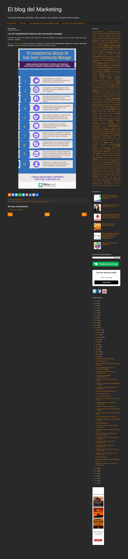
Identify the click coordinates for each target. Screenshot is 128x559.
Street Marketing (115, 144)
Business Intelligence (108, 47)
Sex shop (104, 138)
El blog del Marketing (35, 9)
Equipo (118, 71)
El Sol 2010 (95, 69)
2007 (95, 483)
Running (105, 135)
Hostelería (104, 85)
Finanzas (94, 78)
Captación (112, 49)
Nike (109, 111)
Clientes (109, 53)
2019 (95, 315)
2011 (95, 473)
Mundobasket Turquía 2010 (98, 107)
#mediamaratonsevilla (97, 33)
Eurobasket (94, 74)
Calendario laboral (96, 49)
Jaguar (113, 91)
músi (101, 176)
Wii (108, 157)
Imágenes (101, 87)
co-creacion (101, 162)
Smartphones (95, 140)
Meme (113, 102)
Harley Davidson (110, 83)
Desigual (111, 63)
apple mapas (104, 159)
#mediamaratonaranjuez (114, 31)
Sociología (111, 140)
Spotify (111, 142)
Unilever (94, 153)
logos (108, 173)
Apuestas (107, 40)
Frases (106, 80)
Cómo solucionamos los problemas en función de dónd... (106, 434)
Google (117, 82)
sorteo (104, 183)
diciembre (99, 330)
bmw (102, 160)
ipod (114, 171)
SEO (115, 135)
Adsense (113, 35)
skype (100, 183)
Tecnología (116, 146)
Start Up (100, 144)
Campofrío (105, 49)
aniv (99, 159)
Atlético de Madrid (101, 42)
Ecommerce (116, 65)
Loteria (99, 96)
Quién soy (23, 23)
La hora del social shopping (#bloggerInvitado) (103, 376)
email (93, 166)
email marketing (100, 166)
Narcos (100, 109)
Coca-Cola (116, 53)
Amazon (107, 37)
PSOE (118, 115)
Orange (110, 115)
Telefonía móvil (109, 148)
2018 (95, 318)
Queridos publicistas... (101, 457)
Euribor (118, 73)
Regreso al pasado (102, 131)
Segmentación (96, 137)
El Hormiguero (117, 67)
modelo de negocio (115, 174)
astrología (110, 159)
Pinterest (33, 201)
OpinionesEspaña (103, 115)
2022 (95, 308)
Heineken (117, 83)
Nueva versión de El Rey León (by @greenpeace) (104, 442)
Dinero (93, 65)
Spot (106, 142)
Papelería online (103, 116)
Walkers (94, 157)
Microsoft (117, 104)
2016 (95, 323)
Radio (93, 128)
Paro (119, 116)
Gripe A (94, 83)
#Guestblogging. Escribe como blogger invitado (44, 23)
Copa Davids (117, 58)
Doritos (110, 65)
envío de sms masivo (110, 166)
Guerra (98, 83)
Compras (104, 56)
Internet (29, 201)
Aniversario (106, 38)
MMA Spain (112, 96)
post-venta (105, 178)
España (94, 73)
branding (109, 160)
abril (97, 349)
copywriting (117, 162)
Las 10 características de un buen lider (106, 416)
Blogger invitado (109, 46)
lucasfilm (112, 173)
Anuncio (112, 38)
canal (119, 160)
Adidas (109, 35)
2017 (95, 320)
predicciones (116, 178)
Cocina (99, 54)
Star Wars (117, 142)
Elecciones (112, 69)
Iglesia (97, 87)
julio (97, 342)
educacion (117, 164)
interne (110, 171)
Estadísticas (101, 73)
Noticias (118, 111)
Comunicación (111, 56)
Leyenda (101, 95)
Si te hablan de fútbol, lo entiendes (105, 406)
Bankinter (112, 44)
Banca (107, 44)
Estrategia (109, 73)
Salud (118, 135)
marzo (98, 352)
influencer (111, 169)
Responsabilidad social (104, 133)
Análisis (118, 38)
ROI (119, 126)
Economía (95, 67)
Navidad (111, 109)
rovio (119, 181)
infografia (23, 201)
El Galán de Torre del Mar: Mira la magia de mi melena (110, 205)
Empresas (106, 71)
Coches (94, 54)
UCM (110, 151)
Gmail (113, 82)
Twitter (42, 201)
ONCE (103, 113)
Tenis (100, 150)
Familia (110, 76)
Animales (100, 38)
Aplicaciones (95, 40)
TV (108, 146)
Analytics (118, 36)
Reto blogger (117, 133)
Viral (97, 155)
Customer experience (103, 62)
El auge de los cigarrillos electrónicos (105, 391)
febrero (98, 354)
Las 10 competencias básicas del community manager (104, 368)
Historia (99, 85)
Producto (118, 123)
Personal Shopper (116, 118)
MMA (108, 96)
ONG (107, 113)
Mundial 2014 (110, 106)
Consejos (117, 56)
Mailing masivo (101, 99)
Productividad (111, 124)
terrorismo (118, 183)
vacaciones (110, 185)
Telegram (118, 148)
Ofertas (111, 113)
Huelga (109, 85)
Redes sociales (110, 130)
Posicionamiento (97, 124)
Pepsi (99, 118)
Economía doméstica (106, 67)
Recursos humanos (98, 130)
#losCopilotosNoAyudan (102, 423)
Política (111, 122)
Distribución (99, 65)
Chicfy (93, 53)
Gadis (101, 82)
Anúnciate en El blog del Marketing (73, 23)
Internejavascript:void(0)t (114, 89)
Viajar (112, 153)
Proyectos (101, 126)
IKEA (117, 85)
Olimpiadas (117, 113)
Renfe (118, 131)
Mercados (118, 102)
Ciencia (98, 53)
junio (97, 344)
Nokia (113, 111)
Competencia (96, 56)
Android (94, 38)
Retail (111, 133)
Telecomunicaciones (97, 148)
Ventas (103, 153)
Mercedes (94, 104)
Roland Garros (95, 135)
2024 (95, 303)
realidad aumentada (97, 181)
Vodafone (111, 155)
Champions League (103, 51)
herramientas (95, 169)
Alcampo (94, 36)
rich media (114, 181)
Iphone (109, 91)
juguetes (94, 173)
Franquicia (102, 80)
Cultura (94, 62)
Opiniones (94, 115)
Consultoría (103, 58)
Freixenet (114, 80)
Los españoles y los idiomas (103, 396)
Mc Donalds (108, 100)
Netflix (94, 111)
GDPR (97, 82)
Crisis (114, 60)
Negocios (117, 109)
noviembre (99, 332)
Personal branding (97, 120)
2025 (95, 301)
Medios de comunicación (105, 102)
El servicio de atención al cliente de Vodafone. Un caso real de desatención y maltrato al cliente (111, 216)
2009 (95, 478)
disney (110, 164)
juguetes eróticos (101, 173)
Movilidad (98, 106)
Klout (101, 93)
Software (118, 140)
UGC (113, 151)
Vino (93, 155)
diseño (106, 164)
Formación (109, 78)
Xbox (111, 157)
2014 (95, 327)
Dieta (119, 63)
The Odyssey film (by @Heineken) (105, 358)
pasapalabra (95, 178)
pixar (100, 178)
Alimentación (101, 36)
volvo (119, 185)
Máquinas (108, 107)
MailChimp (94, 99)
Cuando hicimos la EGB (102, 393)
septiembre (99, 337)
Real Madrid (111, 128)
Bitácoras (94, 45)
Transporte (95, 152)
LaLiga (93, 95)
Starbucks (94, 144)
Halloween (103, 83)
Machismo (118, 96)
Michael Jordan (111, 104)
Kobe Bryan (105, 93)
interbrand (106, 171)
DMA (119, 62)
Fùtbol (93, 82)
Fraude (109, 80)
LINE (110, 93)
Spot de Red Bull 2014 (101, 361)
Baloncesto (102, 44)
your (93, 187)
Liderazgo (106, 95)
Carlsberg (117, 49)
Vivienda (105, 155)
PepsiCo (104, 118)
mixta (108, 175)
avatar (114, 159)
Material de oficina (101, 100)
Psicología (106, 126)
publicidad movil (110, 180)
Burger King (99, 47)
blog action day (96, 160)
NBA (117, 107)
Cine (101, 53)
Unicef (118, 151)
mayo (97, 347)
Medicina (115, 100)
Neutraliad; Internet (102, 111)
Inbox (105, 87)
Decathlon (94, 63)
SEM (113, 135)
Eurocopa (101, 74)
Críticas (118, 60)
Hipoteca (94, 85)
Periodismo (109, 118)
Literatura (117, 95)
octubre (98, 334)
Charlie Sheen (112, 51)
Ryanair (109, 135)
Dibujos (116, 63)
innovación (100, 171)
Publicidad (113, 126)
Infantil (112, 87)
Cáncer (112, 62)
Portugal (118, 122)
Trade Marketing (116, 150)
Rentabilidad (95, 133)
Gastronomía (107, 82)
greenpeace (117, 168)
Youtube (46, 201)
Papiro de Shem (112, 116)
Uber (115, 151)
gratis (112, 168)
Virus (101, 155)
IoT (105, 91)
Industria (108, 87)
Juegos (98, 93)
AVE (119, 33)
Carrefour (94, 51)
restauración (106, 182)
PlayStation (95, 122)
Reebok (118, 129)
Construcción (95, 58)
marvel (105, 174)
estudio (118, 166)
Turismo (101, 152)
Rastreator (104, 128)
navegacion (106, 176)
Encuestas (113, 71)
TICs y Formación (15, 43)
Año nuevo (95, 44)
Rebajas (118, 128)
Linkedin (112, 95)
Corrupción (102, 60)
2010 (95, 476)
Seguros (109, 137)
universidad (103, 185)
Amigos (113, 36)
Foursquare (95, 80)
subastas (110, 183)
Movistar (103, 106)
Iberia (93, 87)
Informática (117, 87)
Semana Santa (116, 136)
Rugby (100, 135)
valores (115, 185)
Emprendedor (99, 71)
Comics (105, 54)
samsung (94, 183)
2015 (95, 325)
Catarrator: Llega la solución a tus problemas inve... (104, 445)
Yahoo (118, 157)
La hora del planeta (116, 93)
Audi (108, 42)
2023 (95, 305)
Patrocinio (95, 118)
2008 (95, 480)
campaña (114, 161)
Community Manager (114, 54)
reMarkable (117, 180)
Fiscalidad (101, 78)
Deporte (100, 64)
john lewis (117, 171)
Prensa (104, 123)
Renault (115, 131)
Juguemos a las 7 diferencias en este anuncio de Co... (105, 453)
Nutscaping (94, 113)
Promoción (95, 126)
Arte (111, 40)
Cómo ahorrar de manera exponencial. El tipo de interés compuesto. (110, 197)
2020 (117, 33)
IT (119, 85)
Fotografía (117, 78)
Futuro (118, 80)
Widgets (105, 157)
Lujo (102, 96)
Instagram (95, 89)
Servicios (99, 138)
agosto (98, 339)
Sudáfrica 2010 (98, 146)
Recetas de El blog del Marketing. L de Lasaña (108, 224)
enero (97, 356)
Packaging (95, 116)
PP (115, 115)
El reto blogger (104, 69)
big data (118, 159)
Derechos (106, 64)
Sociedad (103, 140)
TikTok (103, 150)
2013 (95, 468)
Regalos (94, 131)
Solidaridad (95, 142)
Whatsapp (99, 157)
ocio (119, 176)
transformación (96, 185)
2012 (95, 471)
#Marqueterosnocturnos (98, 31)
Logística (94, 96)
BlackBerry (100, 45)
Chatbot (118, 51)
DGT (116, 62)
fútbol (99, 168)
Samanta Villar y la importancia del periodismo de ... (105, 372)
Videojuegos (117, 153)
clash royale (95, 162)
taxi (113, 183)
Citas (105, 53)
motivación (95, 176)
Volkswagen (117, 155)
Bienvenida (117, 44)
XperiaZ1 (114, 157)
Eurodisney (108, 74)
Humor (113, 85)
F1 (117, 74)
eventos (94, 168)
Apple (102, 40)
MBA (105, 96)
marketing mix (99, 174)
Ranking (98, 128)
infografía (95, 171)
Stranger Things (106, 144)
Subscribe (106, 282)
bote (105, 160)
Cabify (119, 47)
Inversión (102, 91)
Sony (101, 142)
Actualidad (104, 35)
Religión (110, 131)
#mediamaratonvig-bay (109, 33)
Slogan (118, 138)
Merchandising (101, 104)
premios (94, 180)
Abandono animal (96, 35)
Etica (114, 73)
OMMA (99, 113)
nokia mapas (113, 176)
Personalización (109, 120)
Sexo (109, 138)
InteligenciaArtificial (103, 89)
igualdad (106, 169)
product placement (101, 180)
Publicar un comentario (16, 210)
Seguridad (104, 136)
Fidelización (117, 76)
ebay (113, 164)
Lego (97, 95)
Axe (119, 42)
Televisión (95, 150)
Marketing (116, 99)
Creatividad (108, 60)
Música (112, 108)
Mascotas (94, 100)
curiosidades (95, 164)
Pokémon (103, 122)
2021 (95, 310)
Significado (113, 138)
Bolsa (93, 47)
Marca (108, 99)
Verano (108, 153)
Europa (113, 74)
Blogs (13, 201)
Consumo (110, 58)
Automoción (114, 42)
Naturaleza (105, 109)
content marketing (109, 162)
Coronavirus (95, 60)
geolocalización (106, 168)
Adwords (118, 35)
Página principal (11, 23)
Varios (99, 153)
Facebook (18, 201)
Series (94, 138)
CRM (115, 47)
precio (110, 178)
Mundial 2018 (117, 106)
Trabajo (38, 201)
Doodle (105, 65)
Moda (94, 106)
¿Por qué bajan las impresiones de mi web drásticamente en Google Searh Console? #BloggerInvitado (110, 236)
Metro (106, 104)
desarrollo (101, 164)
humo (101, 169)
